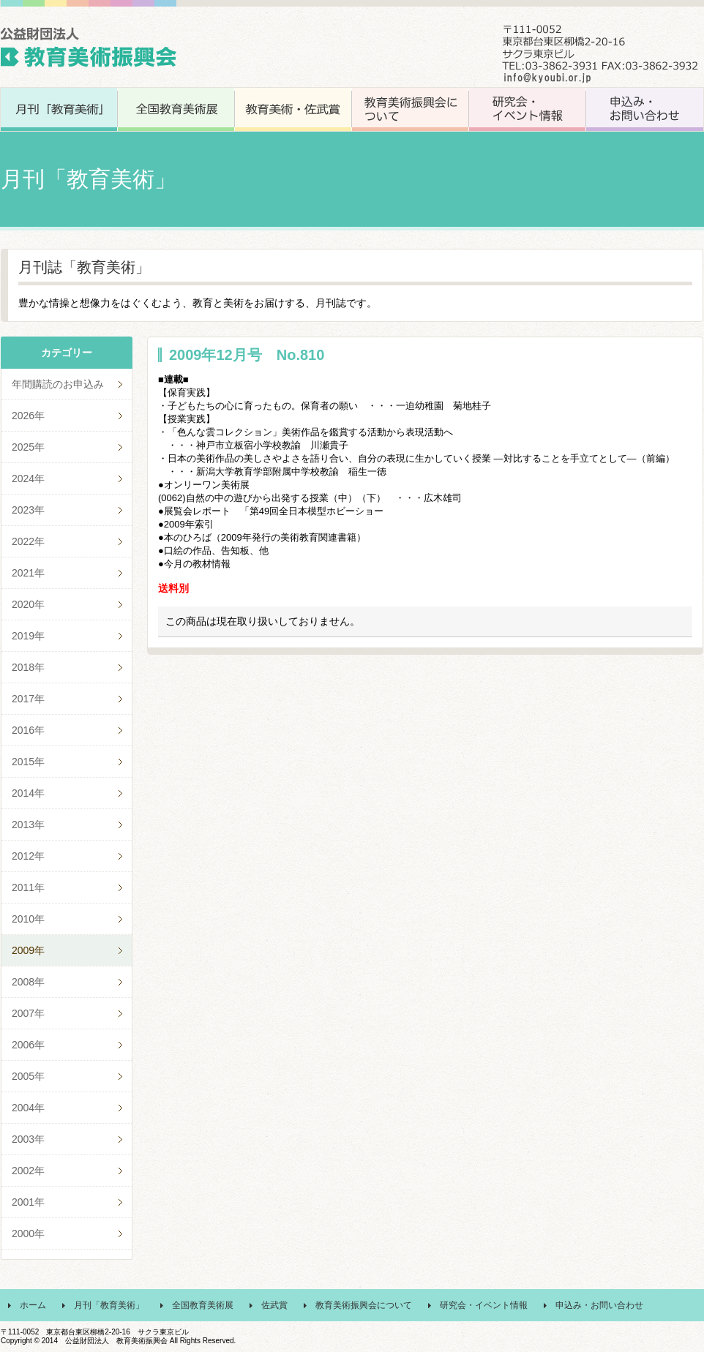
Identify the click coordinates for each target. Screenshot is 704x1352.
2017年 (28, 699)
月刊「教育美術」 (109, 1305)
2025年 (28, 447)
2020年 (28, 604)
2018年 (28, 667)
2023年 (28, 510)
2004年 (28, 1107)
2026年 (28, 415)
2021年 (28, 573)
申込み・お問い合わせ (599, 1305)
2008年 (28, 982)
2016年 (28, 730)
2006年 (28, 1045)
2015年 (28, 761)
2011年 (28, 887)
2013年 (28, 824)
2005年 (28, 1076)
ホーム (33, 1305)
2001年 (28, 1202)
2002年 (28, 1170)
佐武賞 (274, 1305)
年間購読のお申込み (58, 384)
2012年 (28, 856)
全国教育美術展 (202, 1305)
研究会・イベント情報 (484, 1305)
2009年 (28, 950)
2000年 (28, 1233)
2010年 (28, 919)
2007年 (28, 1013)
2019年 (28, 636)
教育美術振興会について (363, 1305)
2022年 (28, 541)
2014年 (28, 793)
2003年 (28, 1139)
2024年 (28, 478)
